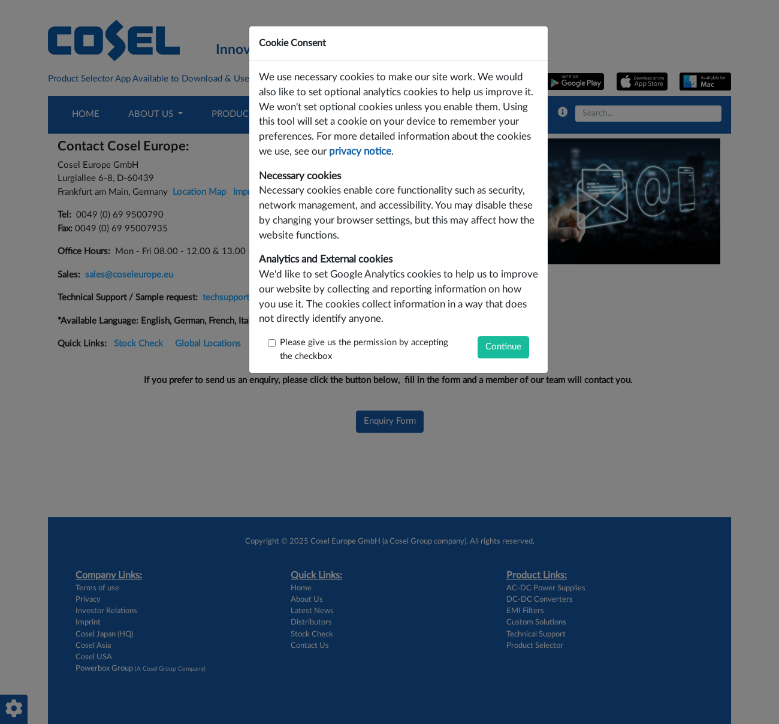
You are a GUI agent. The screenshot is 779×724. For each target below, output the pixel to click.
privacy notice (360, 151)
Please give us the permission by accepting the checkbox (364, 349)
